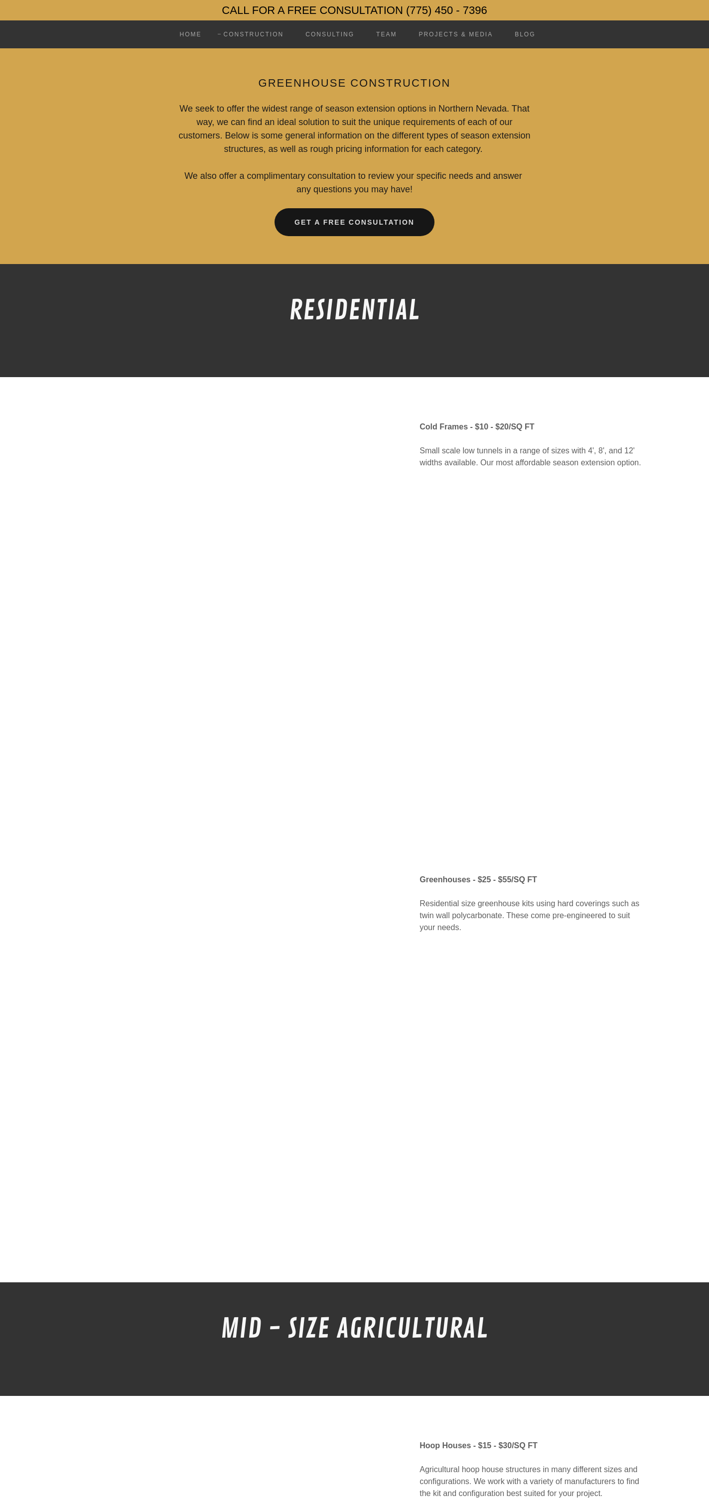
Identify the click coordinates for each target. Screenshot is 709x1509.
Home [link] (190, 34)
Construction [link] (254, 34)
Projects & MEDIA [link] (456, 34)
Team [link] (386, 34)
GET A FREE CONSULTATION (354, 222)
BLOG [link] (525, 34)
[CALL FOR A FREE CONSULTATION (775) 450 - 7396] (354, 10)
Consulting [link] (329, 34)
